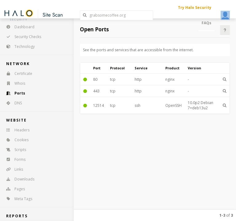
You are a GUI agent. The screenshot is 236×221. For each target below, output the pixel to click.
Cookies (15, 139)
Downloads (18, 179)
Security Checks (21, 36)
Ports (13, 93)
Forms (14, 159)
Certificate (17, 73)
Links (12, 169)
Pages (13, 189)
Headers (16, 130)
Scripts (14, 149)
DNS (12, 103)
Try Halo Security (194, 7)
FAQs (206, 22)
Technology (18, 46)
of (226, 215)
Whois (13, 83)
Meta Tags (17, 198)
